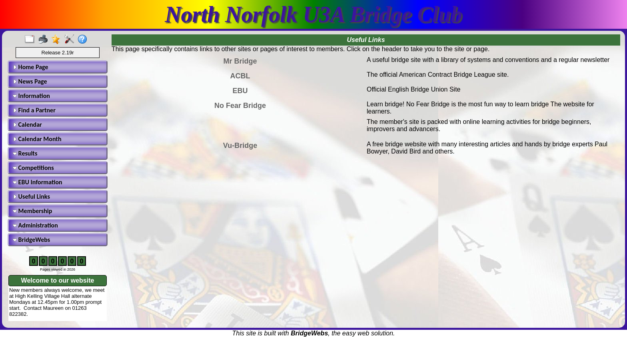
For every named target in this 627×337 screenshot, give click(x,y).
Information (31, 96)
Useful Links (31, 196)
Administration (35, 225)
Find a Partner (34, 110)
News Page (30, 81)
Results (25, 153)
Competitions (33, 167)
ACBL (240, 76)
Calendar (27, 124)
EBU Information (37, 182)
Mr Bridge (240, 61)
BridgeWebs (31, 239)
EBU (240, 91)
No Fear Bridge (240, 106)
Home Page (30, 67)
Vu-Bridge (240, 146)
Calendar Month (37, 139)
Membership (32, 211)
